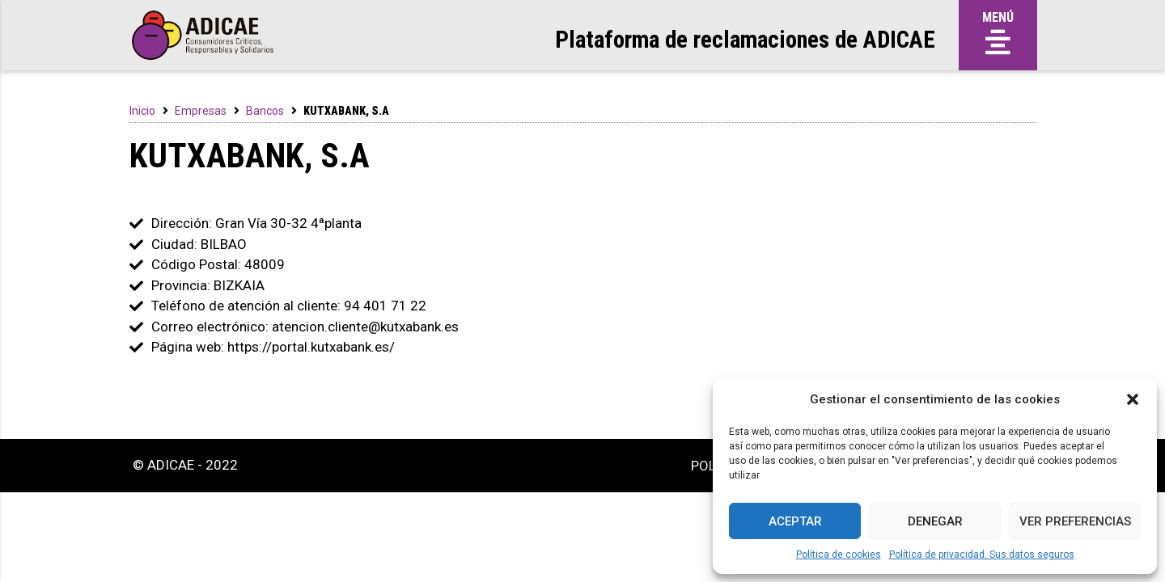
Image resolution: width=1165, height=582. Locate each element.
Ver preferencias (1075, 521)
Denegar (935, 521)
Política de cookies (838, 554)
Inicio (142, 110)
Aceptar (795, 521)
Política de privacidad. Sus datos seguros (981, 554)
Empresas (201, 110)
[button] (1133, 399)
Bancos (265, 110)
